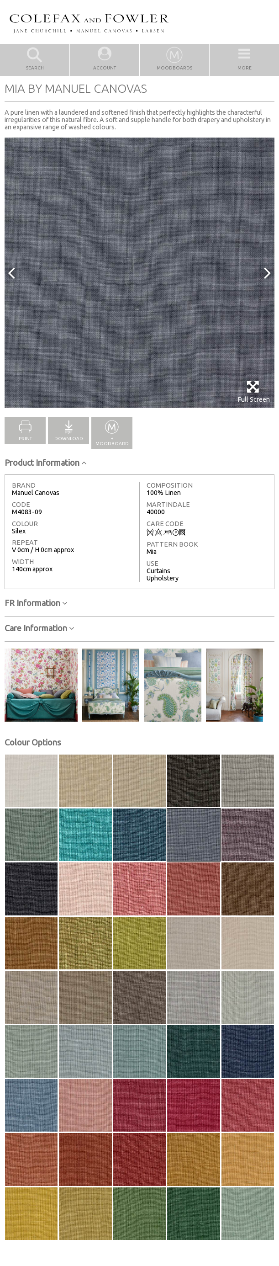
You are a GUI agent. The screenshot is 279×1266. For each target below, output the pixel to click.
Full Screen (253, 391)
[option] (139, 273)
